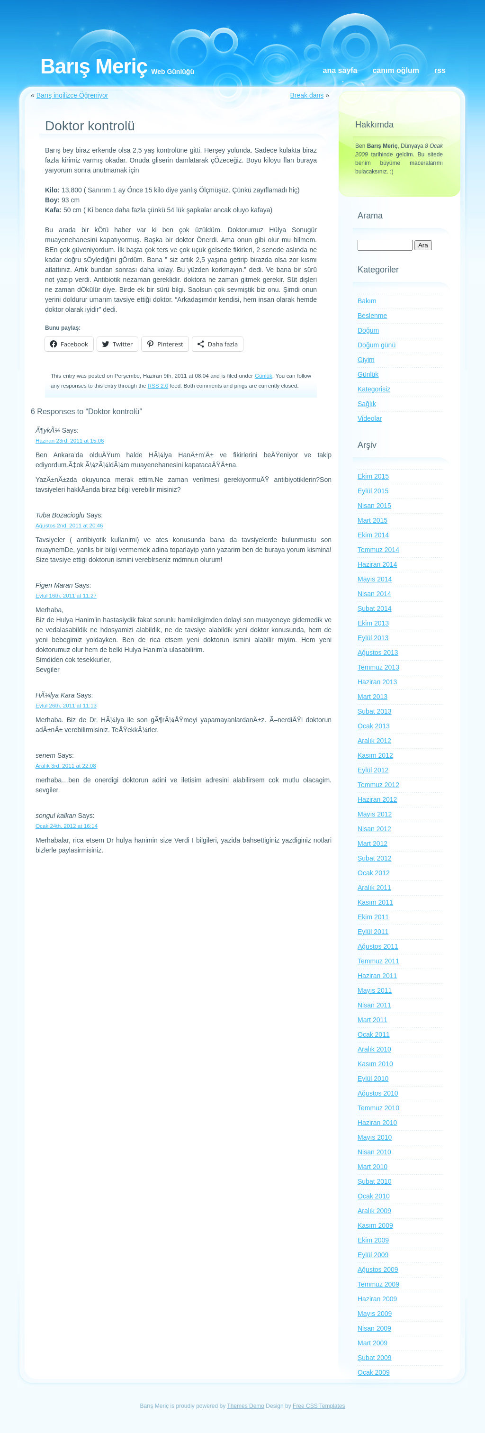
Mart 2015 (372, 520)
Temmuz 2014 (378, 549)
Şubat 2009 (375, 1357)
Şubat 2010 (375, 1181)
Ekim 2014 (373, 535)
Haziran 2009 (377, 1299)
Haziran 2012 (377, 799)
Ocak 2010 (374, 1196)
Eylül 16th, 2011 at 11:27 (66, 595)
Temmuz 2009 (378, 1284)
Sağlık (367, 404)
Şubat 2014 (375, 608)
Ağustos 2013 (378, 652)
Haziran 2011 (377, 976)
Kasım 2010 (375, 1064)
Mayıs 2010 (375, 1137)
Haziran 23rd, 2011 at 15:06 (70, 440)
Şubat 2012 (375, 858)
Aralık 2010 (374, 1049)
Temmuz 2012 (378, 785)
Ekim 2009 (373, 1240)
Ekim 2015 (373, 476)
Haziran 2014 (377, 564)
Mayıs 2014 (375, 579)
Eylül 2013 (373, 638)
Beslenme (372, 315)
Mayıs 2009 (375, 1313)
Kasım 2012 (375, 755)
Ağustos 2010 (378, 1093)
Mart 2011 (372, 1020)
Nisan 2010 (374, 1152)
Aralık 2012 (374, 740)
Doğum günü (376, 345)
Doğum (368, 330)
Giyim (366, 359)
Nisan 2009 (374, 1328)
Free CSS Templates (319, 1406)
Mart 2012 (372, 843)
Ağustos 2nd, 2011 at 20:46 (69, 525)
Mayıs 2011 (375, 990)
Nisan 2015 (374, 505)
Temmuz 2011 (378, 961)
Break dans (306, 95)
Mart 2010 (372, 1166)
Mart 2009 (372, 1343)
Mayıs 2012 (375, 814)
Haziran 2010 (377, 1122)
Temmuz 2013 (378, 667)
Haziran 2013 (377, 682)
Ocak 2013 (374, 726)
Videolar (370, 418)
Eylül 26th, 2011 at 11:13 (66, 705)
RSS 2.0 (158, 385)
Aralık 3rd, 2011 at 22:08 (66, 765)
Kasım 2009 (375, 1225)
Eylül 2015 (373, 491)
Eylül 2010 (373, 1078)
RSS (440, 70)
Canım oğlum (395, 70)
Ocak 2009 (374, 1372)
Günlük (263, 375)
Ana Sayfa (340, 70)
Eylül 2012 (373, 770)
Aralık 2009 (374, 1211)
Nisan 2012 (374, 829)
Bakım (367, 301)
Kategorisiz (374, 389)
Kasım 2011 (375, 902)
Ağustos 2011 (378, 946)
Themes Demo (245, 1406)
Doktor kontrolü (90, 125)
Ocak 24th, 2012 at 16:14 (67, 826)
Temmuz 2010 (378, 1108)
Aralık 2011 (374, 887)
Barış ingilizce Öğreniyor (72, 95)
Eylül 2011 (373, 931)
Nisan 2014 (374, 594)
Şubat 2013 (375, 711)
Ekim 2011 (373, 917)
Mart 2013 (372, 696)
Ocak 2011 (374, 1034)
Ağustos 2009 (378, 1269)
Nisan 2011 (374, 1005)
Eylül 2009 (373, 1255)
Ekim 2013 (373, 623)
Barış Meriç (93, 66)
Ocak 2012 (374, 873)
